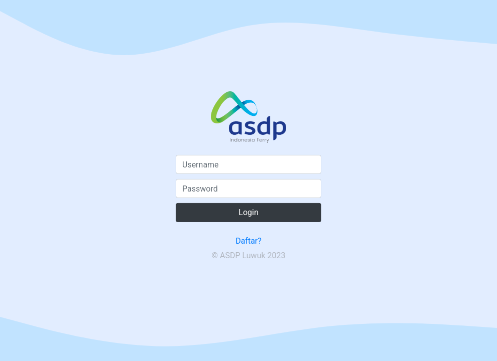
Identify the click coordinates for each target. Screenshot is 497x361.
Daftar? (248, 241)
